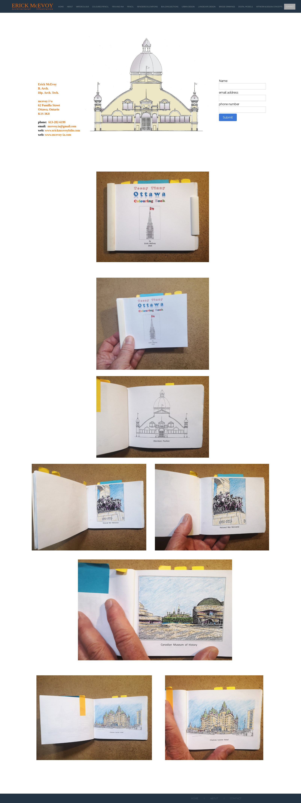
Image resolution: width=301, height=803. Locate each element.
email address (228, 92)
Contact (235, 798)
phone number (229, 104)
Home (194, 798)
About (214, 798)
